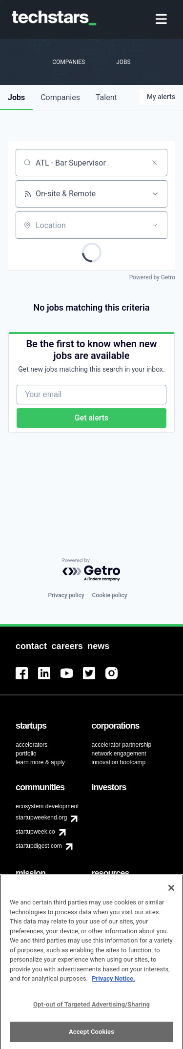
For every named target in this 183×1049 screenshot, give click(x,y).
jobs (16, 97)
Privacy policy (66, 595)
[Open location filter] (154, 225)
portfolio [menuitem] (26, 753)
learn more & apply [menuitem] (40, 762)
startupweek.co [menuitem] (35, 831)
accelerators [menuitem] (31, 744)
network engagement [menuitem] (119, 753)
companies (60, 97)
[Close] (171, 892)
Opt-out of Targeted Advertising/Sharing (91, 1008)
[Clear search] (154, 162)
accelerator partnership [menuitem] (122, 744)
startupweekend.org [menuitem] (41, 817)
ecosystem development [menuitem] (47, 806)
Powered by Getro (152, 277)
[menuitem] (162, 19)
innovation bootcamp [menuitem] (119, 762)
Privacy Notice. (113, 983)
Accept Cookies (91, 1036)
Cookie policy (109, 595)
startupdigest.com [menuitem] (39, 845)
